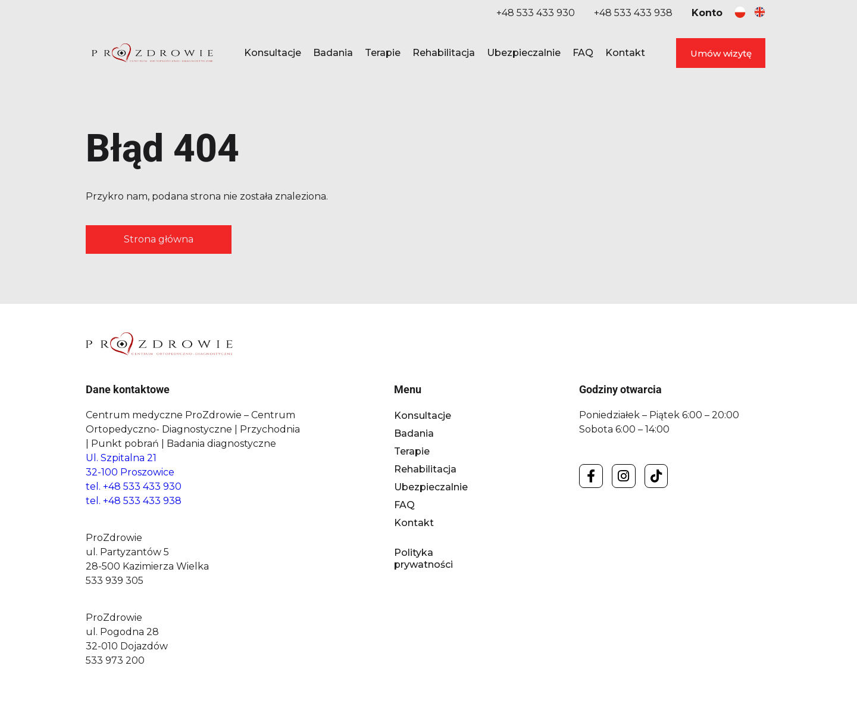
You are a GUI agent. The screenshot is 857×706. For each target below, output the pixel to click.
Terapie (383, 52)
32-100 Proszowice (130, 472)
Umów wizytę (721, 53)
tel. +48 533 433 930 (134, 486)
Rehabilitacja (443, 52)
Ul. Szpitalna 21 (121, 458)
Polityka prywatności (423, 558)
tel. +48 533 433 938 (134, 500)
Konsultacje (272, 52)
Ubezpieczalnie (524, 52)
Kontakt (625, 52)
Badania (333, 52)
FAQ (583, 52)
